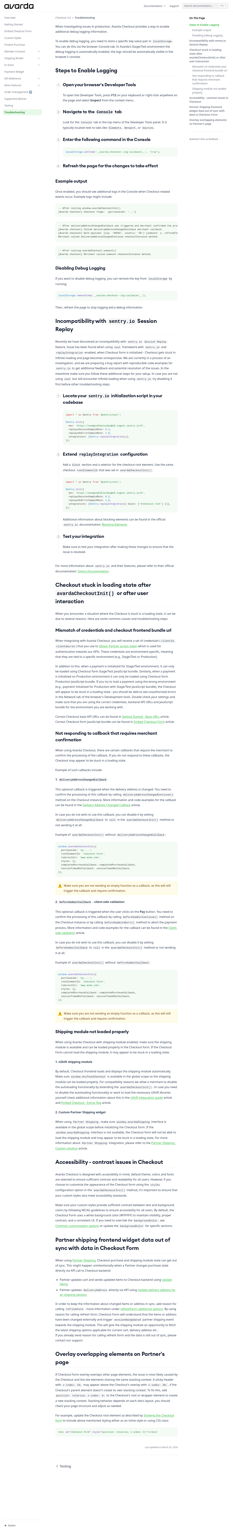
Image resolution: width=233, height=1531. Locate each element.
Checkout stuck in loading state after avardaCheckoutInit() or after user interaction (207, 55)
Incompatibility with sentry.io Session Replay (207, 42)
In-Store (22, 65)
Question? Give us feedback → (205, 139)
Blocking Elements (114, 525)
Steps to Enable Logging (204, 24)
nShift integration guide (146, 1098)
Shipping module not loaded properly (209, 90)
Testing (8, 105)
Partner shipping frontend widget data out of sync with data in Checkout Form (207, 110)
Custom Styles (12, 38)
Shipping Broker (22, 58)
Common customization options (77, 1226)
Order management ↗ (18, 92)
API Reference (22, 78)
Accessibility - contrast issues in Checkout (208, 99)
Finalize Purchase (14, 44)
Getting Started (13, 24)
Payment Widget (14, 71)
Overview (9, 17)
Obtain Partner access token (118, 646)
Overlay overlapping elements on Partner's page (208, 121)
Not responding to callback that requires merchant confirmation (208, 79)
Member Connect (22, 51)
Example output (201, 30)
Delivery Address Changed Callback (107, 805)
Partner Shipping (83, 1260)
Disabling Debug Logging (207, 35)
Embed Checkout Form (18, 31)
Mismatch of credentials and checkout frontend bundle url (209, 68)
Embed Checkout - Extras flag (81, 1103)
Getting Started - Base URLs (140, 717)
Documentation (155, 6)
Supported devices (15, 98)
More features (22, 85)
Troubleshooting (14, 112)
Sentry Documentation (93, 571)
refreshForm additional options (142, 1309)
